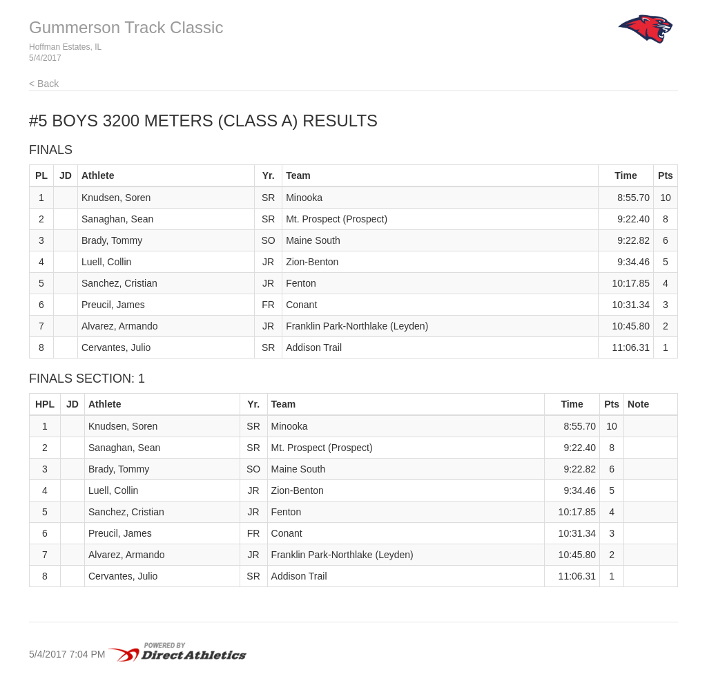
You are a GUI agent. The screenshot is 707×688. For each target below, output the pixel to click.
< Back (44, 83)
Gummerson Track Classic (126, 27)
